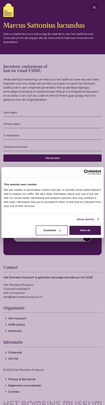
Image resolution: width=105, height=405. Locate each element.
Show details (85, 219)
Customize (51, 230)
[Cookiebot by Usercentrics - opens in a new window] (86, 172)
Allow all (85, 230)
